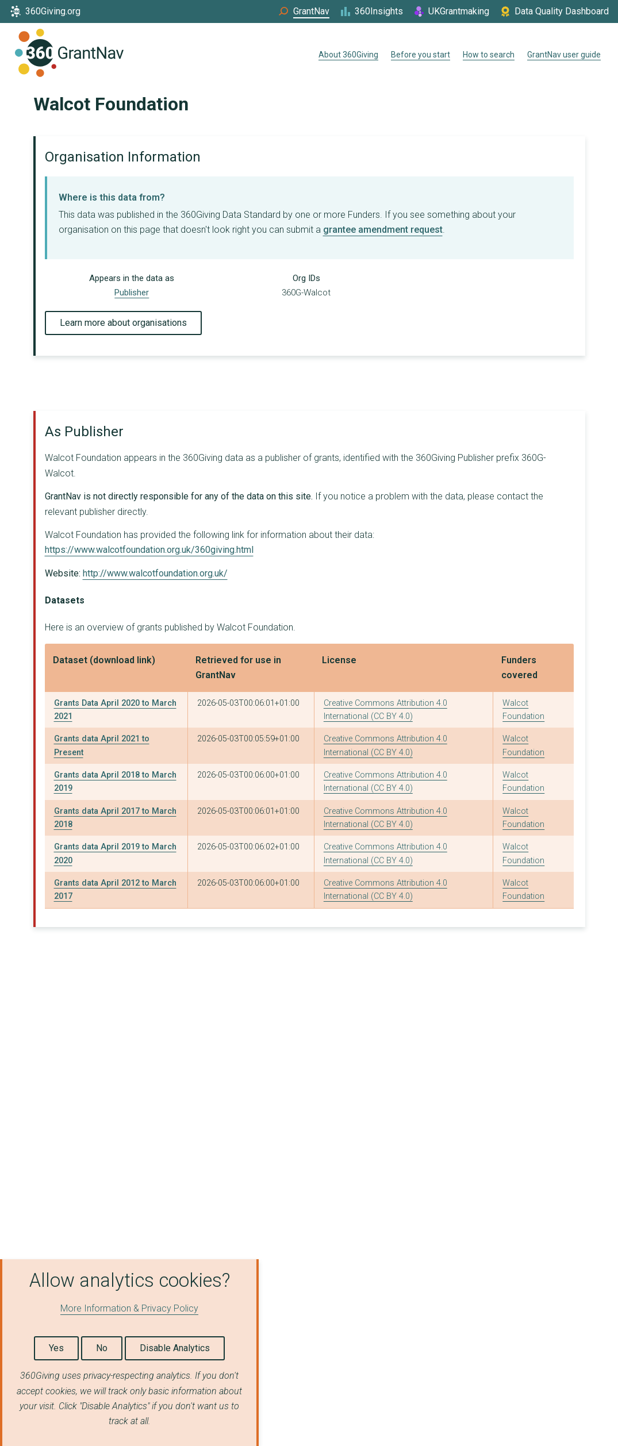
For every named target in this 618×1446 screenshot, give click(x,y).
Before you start (420, 54)
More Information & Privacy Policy (129, 1308)
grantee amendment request (383, 229)
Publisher (131, 292)
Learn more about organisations (123, 322)
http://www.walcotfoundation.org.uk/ (155, 573)
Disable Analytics (175, 1348)
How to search (489, 54)
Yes (56, 1348)
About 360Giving (348, 54)
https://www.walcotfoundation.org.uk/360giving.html (149, 549)
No (102, 1348)
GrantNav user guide (564, 54)
